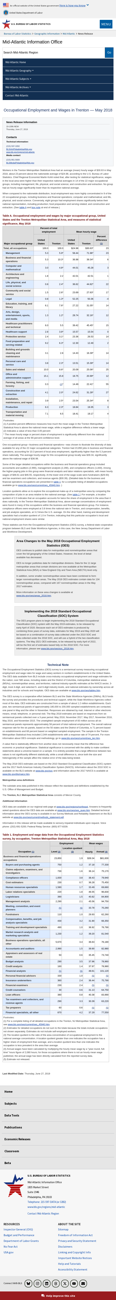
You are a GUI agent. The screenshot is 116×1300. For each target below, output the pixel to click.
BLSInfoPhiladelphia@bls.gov (19, 149)
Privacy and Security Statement (77, 1241)
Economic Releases (17, 1139)
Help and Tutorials (69, 1263)
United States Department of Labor (23, 12)
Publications (13, 1127)
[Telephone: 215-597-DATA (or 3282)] (49, 1202)
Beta (7, 1163)
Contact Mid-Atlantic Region (43, 1213)
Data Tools (11, 1115)
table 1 (57, 482)
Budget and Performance (19, 1235)
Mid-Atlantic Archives (17, 87)
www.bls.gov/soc (44, 770)
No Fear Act (11, 1246)
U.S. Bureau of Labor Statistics (31, 24)
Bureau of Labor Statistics (17, 33)
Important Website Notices (75, 1258)
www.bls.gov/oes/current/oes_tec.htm (80, 738)
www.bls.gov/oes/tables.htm (86, 690)
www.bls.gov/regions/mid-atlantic (20, 152)
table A (22, 207)
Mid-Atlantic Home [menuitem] (15, 62)
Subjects (10, 1104)
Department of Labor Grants (21, 1241)
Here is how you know (72, 5)
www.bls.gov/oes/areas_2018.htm (33, 595)
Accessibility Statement (72, 1269)
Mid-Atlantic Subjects (17, 79)
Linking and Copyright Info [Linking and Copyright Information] (74, 1252)
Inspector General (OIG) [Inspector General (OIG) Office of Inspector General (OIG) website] (18, 1229)
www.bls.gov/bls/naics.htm (16, 774)
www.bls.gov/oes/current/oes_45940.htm (39, 485)
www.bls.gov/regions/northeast (72, 806)
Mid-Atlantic (69, 33)
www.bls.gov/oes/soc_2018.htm (57, 648)
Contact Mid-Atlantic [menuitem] (16, 95)
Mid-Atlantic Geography (18, 70)
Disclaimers (65, 1246)
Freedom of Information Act (75, 1235)
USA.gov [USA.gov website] (8, 1252)
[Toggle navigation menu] (106, 24)
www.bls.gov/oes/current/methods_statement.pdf (39, 817)
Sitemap (63, 1229)
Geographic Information (47, 33)
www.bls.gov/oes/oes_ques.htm (73, 810)
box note (36, 207)
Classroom (11, 1151)
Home (8, 1092)
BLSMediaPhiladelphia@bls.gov (20, 163)
